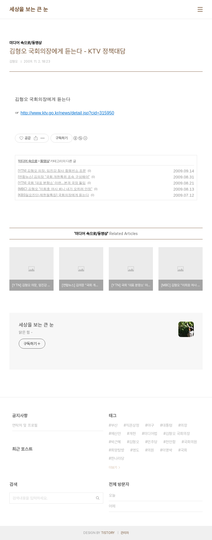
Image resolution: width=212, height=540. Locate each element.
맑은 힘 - (25, 332)
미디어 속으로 (27, 161)
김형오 (134, 442)
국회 (184, 450)
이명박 (167, 450)
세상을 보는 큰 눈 (28, 9)
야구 (150, 425)
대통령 (167, 425)
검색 (97, 498)
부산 (114, 425)
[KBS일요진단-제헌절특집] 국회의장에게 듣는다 (53, 195)
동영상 (44, 161)
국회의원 (190, 442)
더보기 (113, 467)
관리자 (125, 533)
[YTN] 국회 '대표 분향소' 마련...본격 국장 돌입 (52, 183)
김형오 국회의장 (178, 433)
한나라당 (117, 458)
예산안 (116, 433)
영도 (135, 450)
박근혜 (116, 442)
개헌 (132, 433)
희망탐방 (117, 450)
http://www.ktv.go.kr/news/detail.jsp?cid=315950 (67, 113)
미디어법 (150, 433)
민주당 (152, 442)
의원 (150, 450)
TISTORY (108, 533)
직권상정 (132, 425)
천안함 (171, 442)
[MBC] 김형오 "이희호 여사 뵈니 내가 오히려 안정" (55, 189)
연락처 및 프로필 (25, 425)
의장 (184, 425)
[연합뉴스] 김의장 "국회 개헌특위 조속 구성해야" (54, 177)
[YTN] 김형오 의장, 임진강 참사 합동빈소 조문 (52, 171)
